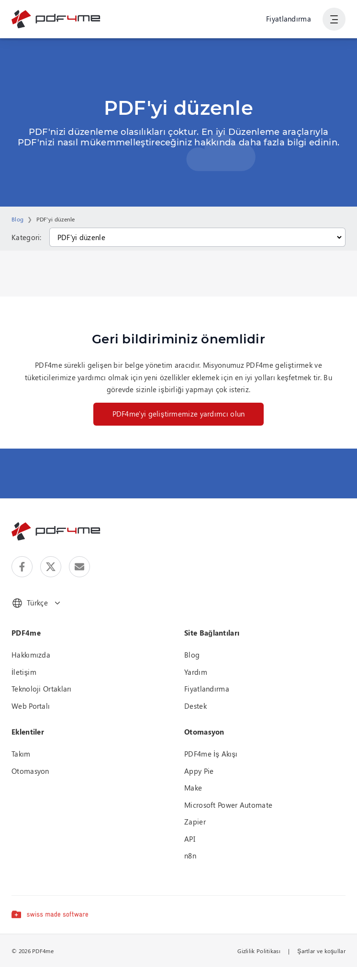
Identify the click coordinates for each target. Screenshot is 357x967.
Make (193, 787)
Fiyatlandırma (288, 18)
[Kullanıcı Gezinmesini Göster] (334, 19)
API (189, 839)
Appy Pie (198, 771)
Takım (21, 753)
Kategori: (26, 237)
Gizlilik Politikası (258, 951)
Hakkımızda (30, 654)
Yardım (195, 672)
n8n (190, 855)
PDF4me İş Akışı (211, 753)
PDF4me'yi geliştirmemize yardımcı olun (178, 413)
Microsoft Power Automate (228, 805)
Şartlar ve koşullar (321, 951)
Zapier (195, 821)
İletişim (23, 672)
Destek (195, 706)
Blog (17, 219)
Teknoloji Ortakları (41, 688)
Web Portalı (30, 706)
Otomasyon (30, 771)
